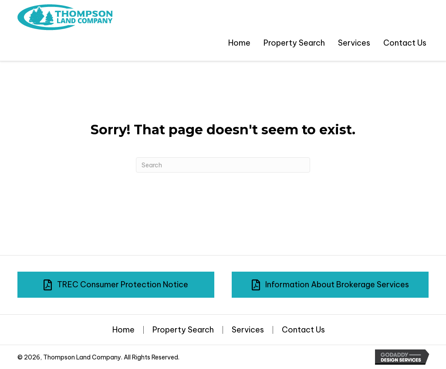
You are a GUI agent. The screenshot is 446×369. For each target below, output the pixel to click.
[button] (115, 285)
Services (248, 330)
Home (123, 330)
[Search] (223, 165)
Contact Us (303, 330)
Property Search (183, 330)
